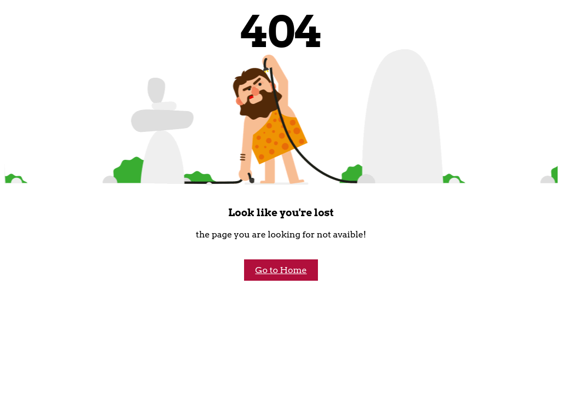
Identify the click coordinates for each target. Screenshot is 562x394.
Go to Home (280, 270)
